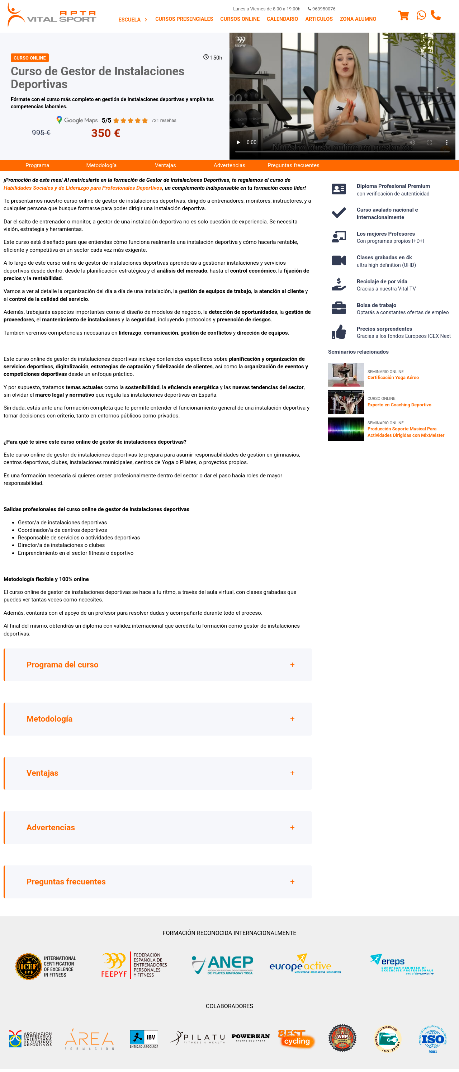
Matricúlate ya (181, 132)
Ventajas (165, 165)
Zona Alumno (358, 19)
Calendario (282, 19)
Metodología (101, 165)
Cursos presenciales (184, 19)
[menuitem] (133, 19)
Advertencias (229, 165)
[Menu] (403, 16)
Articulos (319, 19)
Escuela (133, 20)
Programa (37, 165)
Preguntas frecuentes (294, 165)
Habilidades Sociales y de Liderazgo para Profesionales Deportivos (83, 188)
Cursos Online (240, 19)
